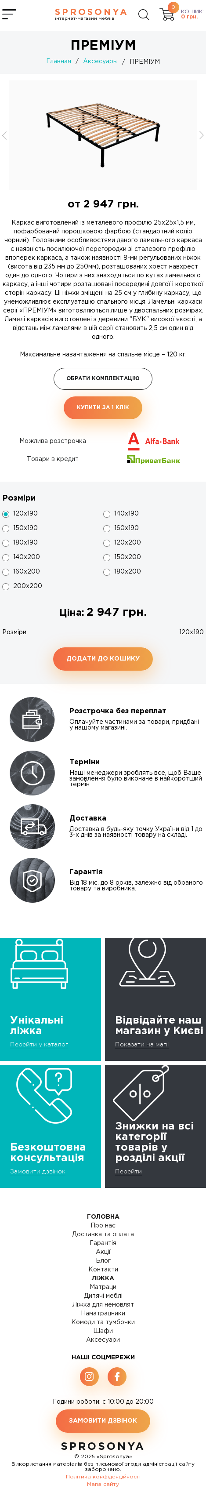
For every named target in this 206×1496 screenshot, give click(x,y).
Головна (103, 1217)
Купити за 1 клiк (103, 407)
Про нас (103, 1225)
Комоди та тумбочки (103, 1322)
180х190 (25, 542)
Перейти (128, 1171)
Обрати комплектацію (103, 378)
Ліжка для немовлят (103, 1304)
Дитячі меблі (103, 1296)
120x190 (25, 513)
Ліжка (103, 1278)
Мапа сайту (103, 1484)
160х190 (126, 528)
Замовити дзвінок (37, 1171)
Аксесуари (103, 1340)
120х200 (127, 542)
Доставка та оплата (103, 1234)
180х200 (127, 571)
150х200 (127, 557)
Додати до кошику (103, 658)
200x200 (27, 586)
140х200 (26, 557)
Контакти (103, 1269)
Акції (103, 1252)
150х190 (25, 528)
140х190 (126, 513)
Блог (103, 1261)
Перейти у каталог (39, 1044)
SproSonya (103, 1447)
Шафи (103, 1331)
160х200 (26, 571)
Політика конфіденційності (103, 1476)
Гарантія (103, 1243)
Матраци (103, 1287)
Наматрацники (103, 1313)
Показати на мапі (142, 1044)
